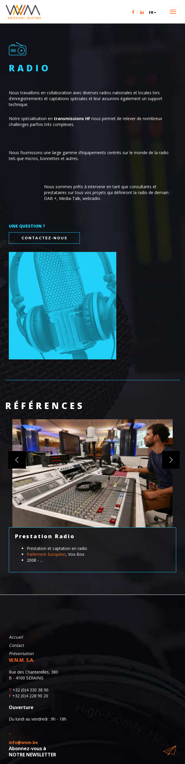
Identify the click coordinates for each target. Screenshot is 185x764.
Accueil (16, 637)
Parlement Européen (46, 554)
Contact (16, 645)
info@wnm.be (23, 742)
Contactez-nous (44, 238)
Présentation (21, 653)
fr (152, 12)
